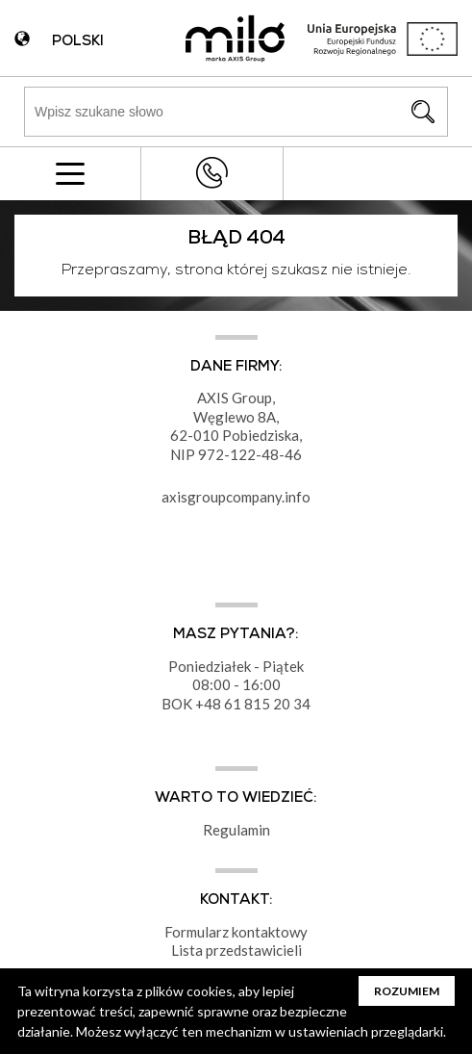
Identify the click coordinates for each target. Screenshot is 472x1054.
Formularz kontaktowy (236, 931)
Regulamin (236, 829)
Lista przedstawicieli (236, 950)
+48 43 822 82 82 (211, 173)
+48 (209, 703)
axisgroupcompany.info (236, 496)
